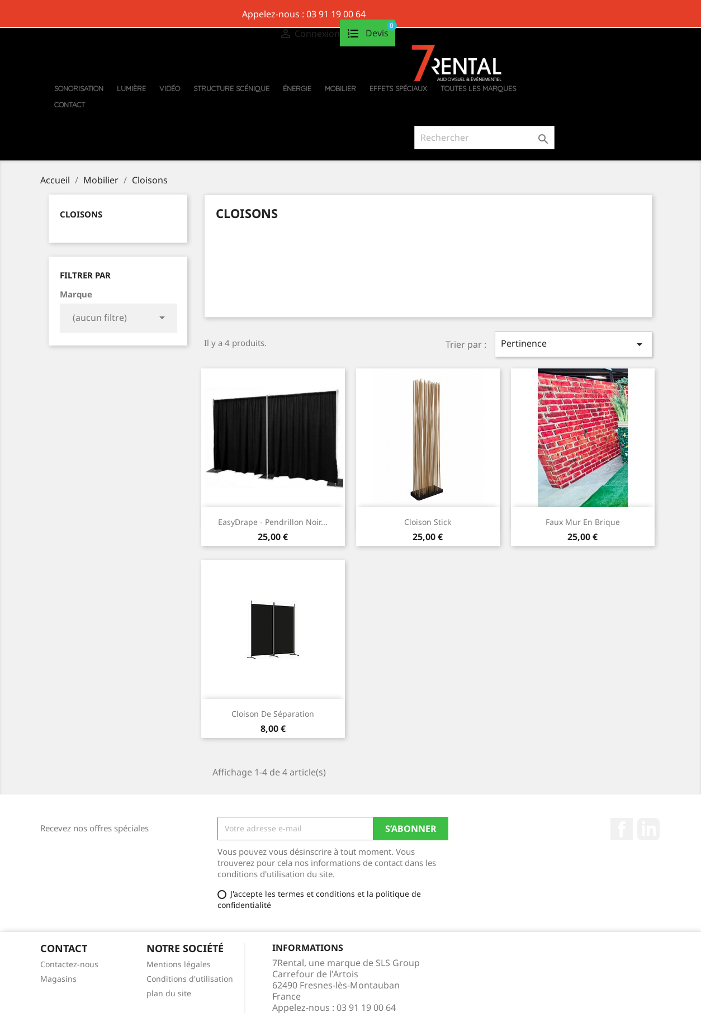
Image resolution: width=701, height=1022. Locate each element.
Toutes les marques (478, 88)
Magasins (58, 978)
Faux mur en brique (583, 522)
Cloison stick (427, 522)
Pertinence (573, 344)
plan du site (168, 993)
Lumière (131, 88)
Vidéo (169, 88)
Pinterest (648, 829)
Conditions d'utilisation (189, 978)
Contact (69, 104)
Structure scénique (231, 88)
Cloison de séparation (272, 713)
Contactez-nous (69, 964)
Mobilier (340, 88)
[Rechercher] (484, 137)
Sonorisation (78, 88)
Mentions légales (178, 964)
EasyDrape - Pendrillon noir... (273, 522)
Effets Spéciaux (398, 88)
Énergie (297, 88)
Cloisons (81, 214)
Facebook (621, 829)
